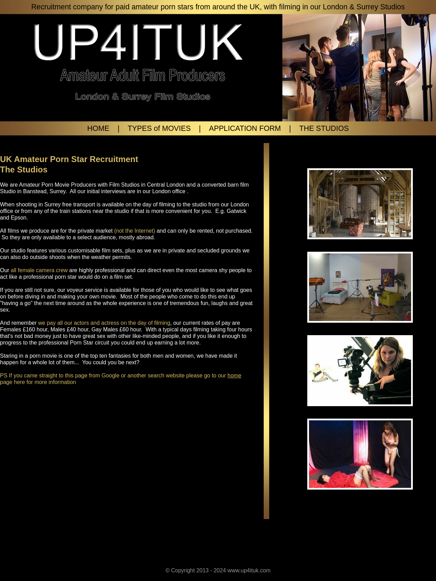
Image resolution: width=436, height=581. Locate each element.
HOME (98, 128)
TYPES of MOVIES (159, 128)
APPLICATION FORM (245, 128)
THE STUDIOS (324, 128)
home (234, 375)
